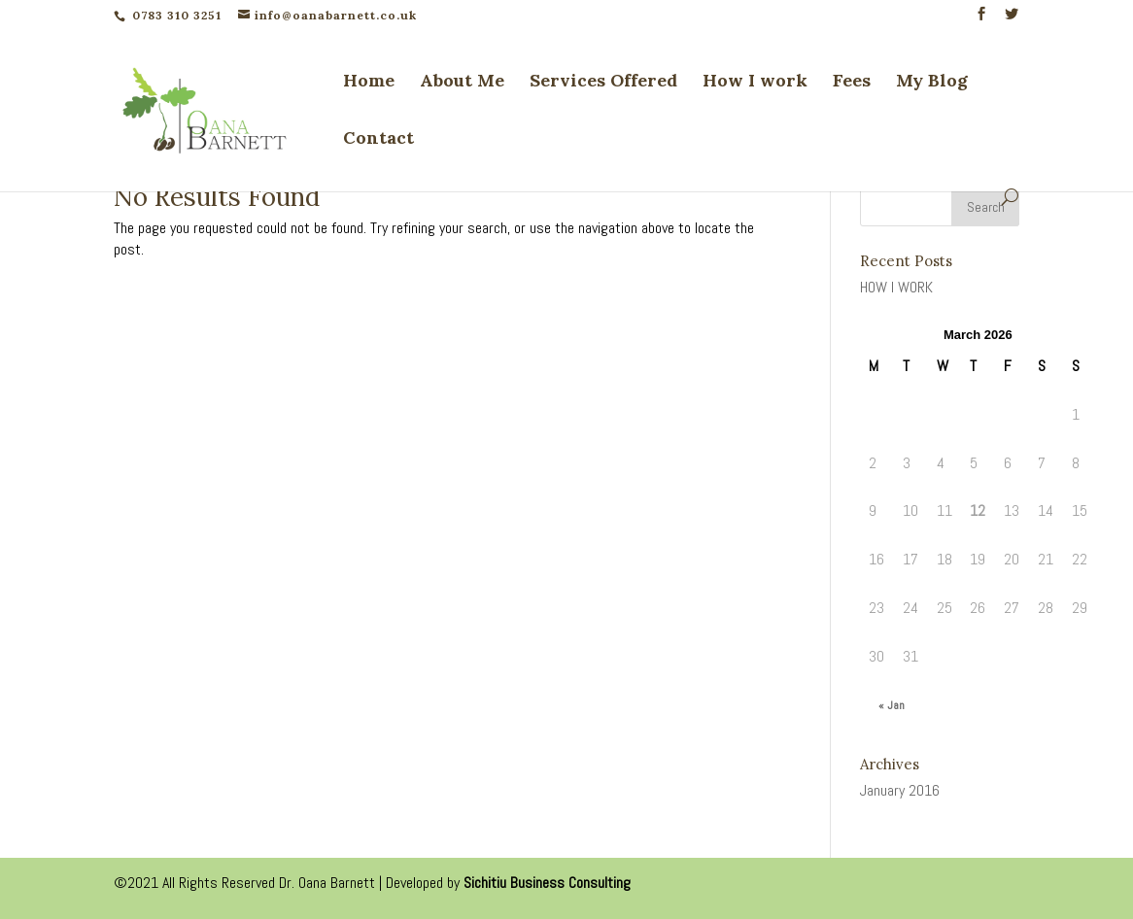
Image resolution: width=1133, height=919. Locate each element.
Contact (378, 140)
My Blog (932, 82)
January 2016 (900, 790)
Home (369, 82)
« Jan (891, 705)
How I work (755, 82)
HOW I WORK (896, 287)
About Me (462, 82)
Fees (852, 82)
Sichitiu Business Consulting (547, 882)
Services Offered (603, 82)
